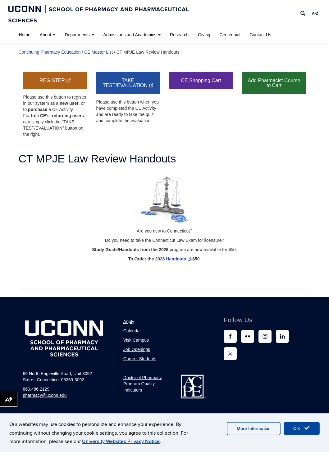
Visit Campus (136, 340)
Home (24, 34)
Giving (204, 34)
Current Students (139, 358)
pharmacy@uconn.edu (45, 395)
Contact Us (260, 34)
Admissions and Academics (132, 34)
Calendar (132, 330)
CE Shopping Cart (201, 80)
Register (55, 80)
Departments (79, 34)
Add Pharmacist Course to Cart (274, 83)
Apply (128, 321)
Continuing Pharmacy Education (50, 52)
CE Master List (98, 52)
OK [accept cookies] (301, 428)
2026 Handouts (173, 258)
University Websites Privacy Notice (121, 441)
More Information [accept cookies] (254, 428)
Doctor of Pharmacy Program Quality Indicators (142, 383)
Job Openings (136, 349)
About (48, 34)
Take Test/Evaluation (128, 83)
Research (179, 34)
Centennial (230, 34)
